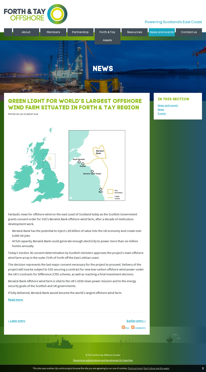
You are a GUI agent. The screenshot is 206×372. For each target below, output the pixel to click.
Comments (138, 328)
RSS (125, 328)
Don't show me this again (156, 368)
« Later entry (16, 321)
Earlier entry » (136, 321)
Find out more (135, 368)
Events (162, 113)
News (161, 109)
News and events (168, 105)
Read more (15, 300)
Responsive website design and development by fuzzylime (103, 360)
